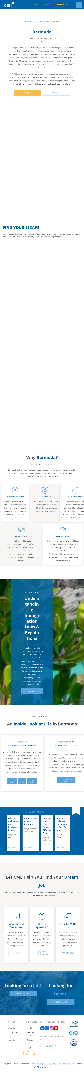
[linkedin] (42, 1028)
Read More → (13, 847)
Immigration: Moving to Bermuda (30, 821)
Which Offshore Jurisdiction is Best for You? (62, 824)
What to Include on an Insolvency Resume (13, 824)
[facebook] (47, 1028)
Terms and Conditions (66, 1063)
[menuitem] (13, 1028)
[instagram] (52, 1028)
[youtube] (56, 1028)
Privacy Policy (51, 1063)
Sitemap (40, 1063)
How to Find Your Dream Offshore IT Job (47, 825)
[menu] (79, 5)
